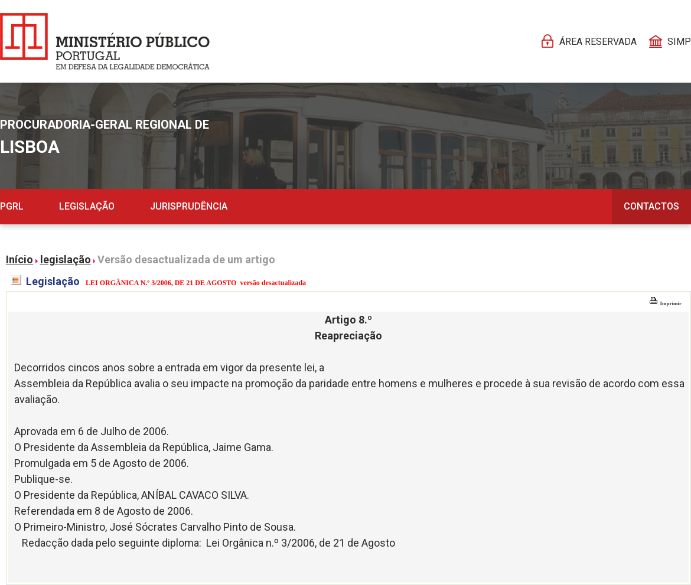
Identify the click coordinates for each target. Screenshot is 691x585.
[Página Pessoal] (105, 41)
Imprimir (665, 303)
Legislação (87, 206)
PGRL (12, 206)
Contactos (651, 206)
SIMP (679, 41)
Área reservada (598, 41)
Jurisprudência (188, 206)
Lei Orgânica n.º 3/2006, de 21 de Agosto (300, 543)
